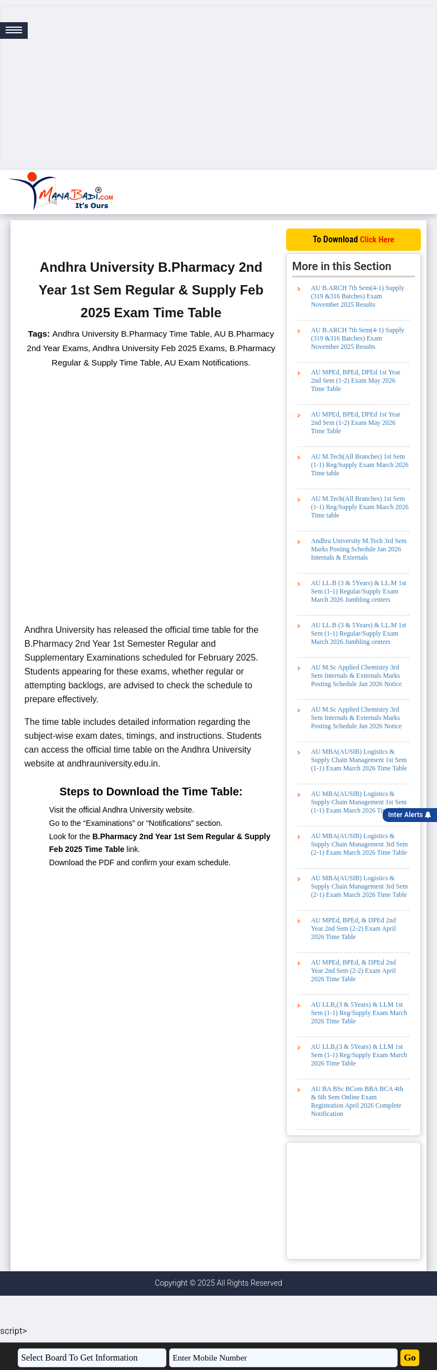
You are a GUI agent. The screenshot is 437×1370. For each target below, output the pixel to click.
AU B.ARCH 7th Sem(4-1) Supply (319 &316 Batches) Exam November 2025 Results (357, 296)
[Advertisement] (218, 85)
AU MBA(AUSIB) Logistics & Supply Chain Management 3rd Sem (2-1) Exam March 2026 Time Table (359, 844)
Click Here (377, 240)
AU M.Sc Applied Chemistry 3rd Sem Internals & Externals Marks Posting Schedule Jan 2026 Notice (356, 675)
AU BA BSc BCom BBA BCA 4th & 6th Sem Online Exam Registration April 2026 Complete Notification (357, 1101)
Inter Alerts (409, 815)
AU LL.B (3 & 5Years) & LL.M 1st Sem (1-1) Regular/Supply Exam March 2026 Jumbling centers (358, 591)
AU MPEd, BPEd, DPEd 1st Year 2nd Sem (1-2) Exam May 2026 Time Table (355, 380)
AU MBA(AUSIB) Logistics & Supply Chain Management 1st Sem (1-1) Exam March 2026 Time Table (359, 760)
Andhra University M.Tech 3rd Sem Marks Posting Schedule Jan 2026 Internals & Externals (359, 549)
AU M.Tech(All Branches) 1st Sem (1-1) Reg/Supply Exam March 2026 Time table (360, 465)
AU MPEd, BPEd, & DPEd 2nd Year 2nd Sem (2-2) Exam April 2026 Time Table (353, 928)
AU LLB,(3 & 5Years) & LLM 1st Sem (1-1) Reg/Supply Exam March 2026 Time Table (359, 1013)
